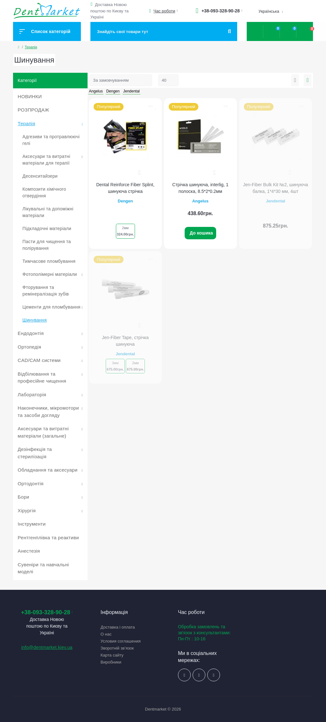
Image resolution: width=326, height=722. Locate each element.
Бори (23, 497)
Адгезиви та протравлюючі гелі (51, 140)
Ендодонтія (31, 333)
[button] (92, 4)
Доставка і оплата (118, 627)
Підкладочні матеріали (47, 228)
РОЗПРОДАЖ (33, 109)
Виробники (111, 662)
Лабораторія (32, 394)
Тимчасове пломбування (49, 261)
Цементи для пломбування (52, 307)
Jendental (275, 201)
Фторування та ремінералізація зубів (46, 290)
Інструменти (32, 524)
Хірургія (27, 510)
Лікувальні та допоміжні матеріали (48, 212)
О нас (106, 634)
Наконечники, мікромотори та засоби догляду (48, 411)
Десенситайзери (40, 176)
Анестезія (29, 551)
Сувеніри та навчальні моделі (43, 568)
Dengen (125, 201)
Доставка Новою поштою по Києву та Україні (109, 10)
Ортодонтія (31, 483)
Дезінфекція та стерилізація (35, 452)
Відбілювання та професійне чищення (42, 377)
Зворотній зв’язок (117, 648)
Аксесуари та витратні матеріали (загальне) (43, 432)
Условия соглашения (121, 641)
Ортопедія (29, 347)
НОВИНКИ (30, 96)
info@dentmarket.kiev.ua (47, 647)
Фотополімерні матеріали (50, 274)
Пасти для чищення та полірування (47, 245)
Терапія (31, 47)
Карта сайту (112, 655)
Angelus (200, 201)
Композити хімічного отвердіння (44, 192)
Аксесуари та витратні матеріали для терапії (46, 160)
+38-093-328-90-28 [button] (47, 612)
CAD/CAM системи (39, 360)
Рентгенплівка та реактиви (48, 537)
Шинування (35, 320)
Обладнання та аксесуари (48, 470)
